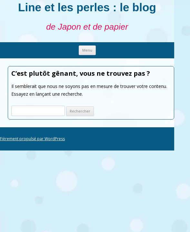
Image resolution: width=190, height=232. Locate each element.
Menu (87, 50)
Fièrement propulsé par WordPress (32, 138)
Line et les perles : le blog (87, 7)
